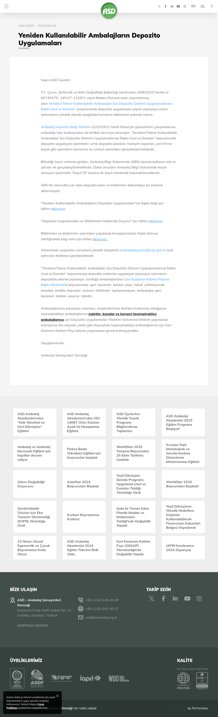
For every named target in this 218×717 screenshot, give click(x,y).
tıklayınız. (100, 239)
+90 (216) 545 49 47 (102, 609)
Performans (200, 708)
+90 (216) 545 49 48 (102, 600)
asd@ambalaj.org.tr (101, 617)
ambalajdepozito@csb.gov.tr (142, 250)
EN (193, 6)
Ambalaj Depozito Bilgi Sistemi (65, 127)
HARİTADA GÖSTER (32, 626)
